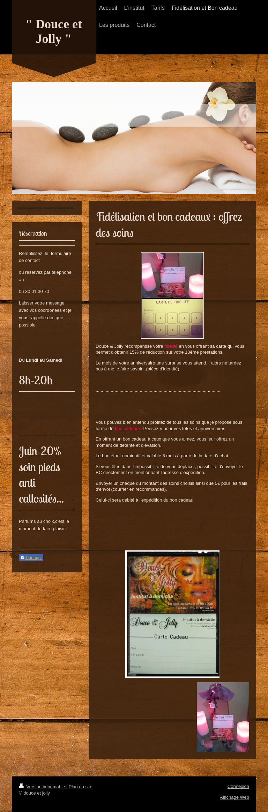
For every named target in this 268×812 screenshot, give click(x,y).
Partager (31, 557)
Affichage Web (234, 797)
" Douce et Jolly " (53, 31)
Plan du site (80, 786)
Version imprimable (42, 786)
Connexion (238, 786)
